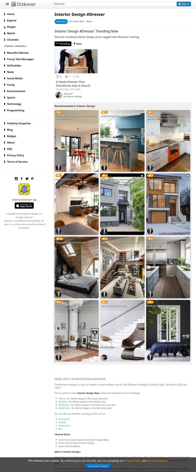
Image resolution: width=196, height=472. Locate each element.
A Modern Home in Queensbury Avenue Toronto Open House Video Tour (121, 179)
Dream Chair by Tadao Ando (115, 301)
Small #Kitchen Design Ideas (116, 115)
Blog (11, 129)
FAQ (11, 148)
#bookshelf (66, 413)
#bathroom (66, 402)
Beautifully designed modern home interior (123, 239)
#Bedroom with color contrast (161, 301)
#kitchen (65, 396)
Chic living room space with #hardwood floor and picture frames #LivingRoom (78, 303)
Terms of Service (18, 161)
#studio (65, 417)
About (12, 142)
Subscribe (63, 21)
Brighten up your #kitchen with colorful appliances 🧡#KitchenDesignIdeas (166, 117)
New (80, 44)
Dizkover (23, 4)
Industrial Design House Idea (71, 177)
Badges (13, 135)
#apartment (67, 420)
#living (64, 393)
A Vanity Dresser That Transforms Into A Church (75, 83)
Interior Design (72, 14)
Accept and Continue (98, 466)
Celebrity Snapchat (20, 123)
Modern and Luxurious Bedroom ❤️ (74, 239)
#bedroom (66, 399)
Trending (65, 44)
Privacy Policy (17, 155)
